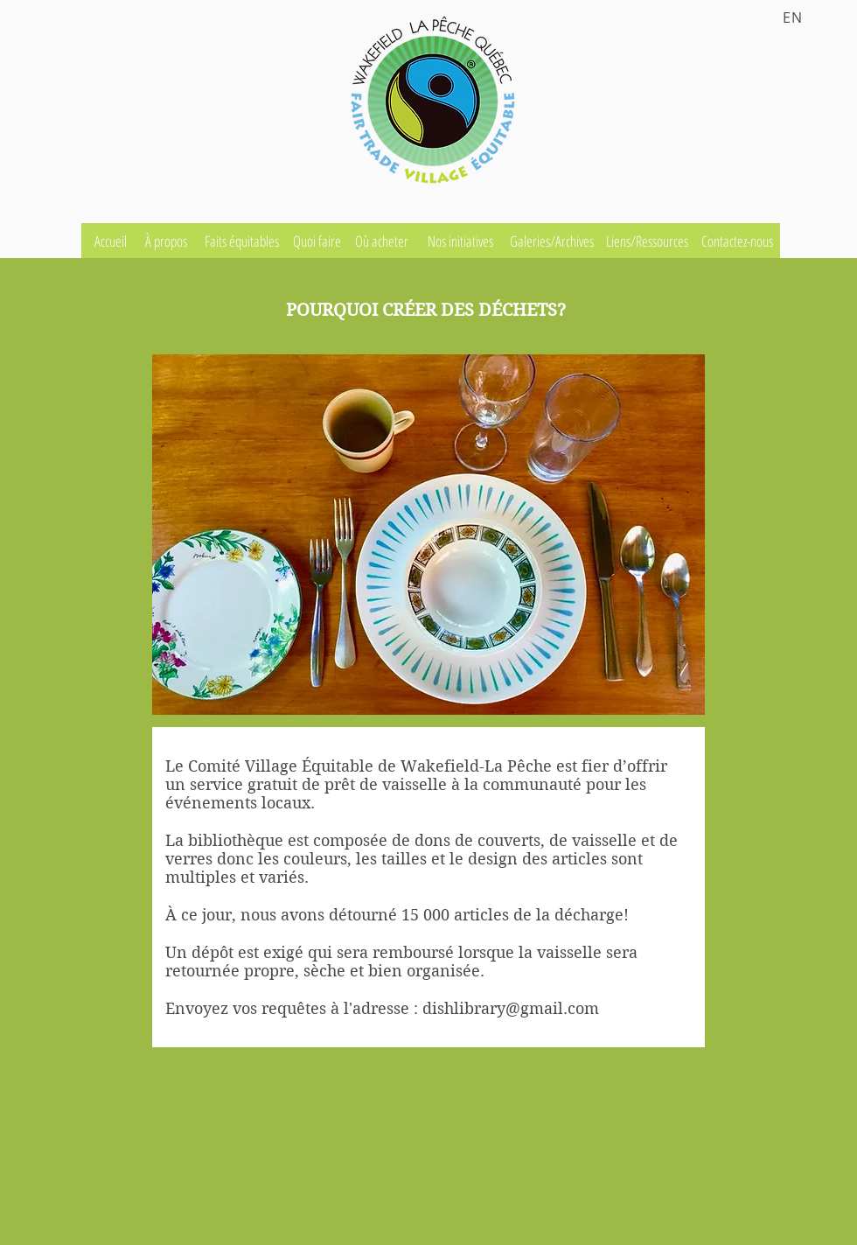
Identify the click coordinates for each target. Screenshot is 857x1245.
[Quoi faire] (318, 240)
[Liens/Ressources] (649, 240)
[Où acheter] (383, 240)
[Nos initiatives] (461, 240)
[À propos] (168, 240)
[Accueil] (112, 240)
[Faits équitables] (243, 240)
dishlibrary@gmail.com (510, 1008)
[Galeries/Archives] (553, 240)
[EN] (795, 17)
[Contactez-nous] (739, 240)
